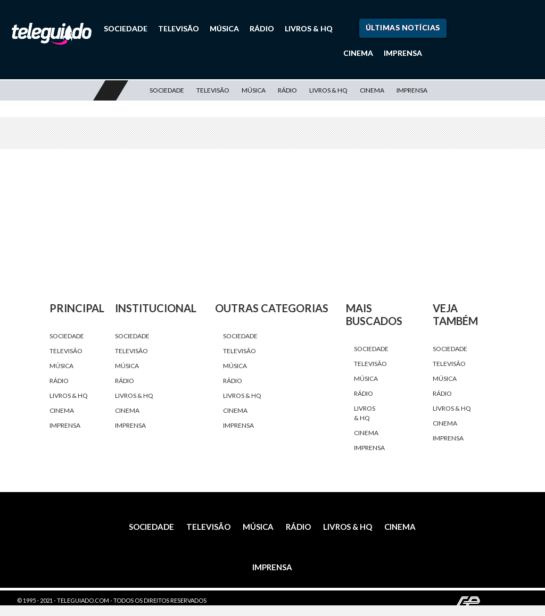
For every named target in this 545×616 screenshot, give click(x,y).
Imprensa (403, 52)
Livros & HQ (309, 28)
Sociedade (125, 28)
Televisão (178, 28)
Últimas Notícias (403, 27)
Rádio (262, 28)
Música (224, 28)
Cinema (358, 52)
